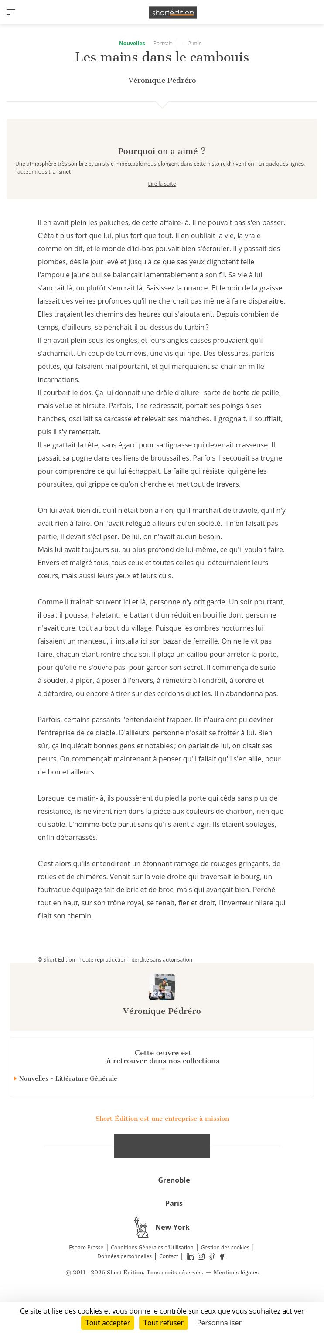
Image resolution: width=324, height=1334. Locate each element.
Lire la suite (162, 214)
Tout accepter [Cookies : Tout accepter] (107, 1322)
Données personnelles (124, 1287)
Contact (168, 1287)
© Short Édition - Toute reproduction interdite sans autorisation (115, 990)
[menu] (11, 12)
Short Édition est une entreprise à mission (162, 1149)
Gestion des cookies (225, 1278)
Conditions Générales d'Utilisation (152, 1278)
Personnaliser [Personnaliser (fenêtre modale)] (219, 1322)
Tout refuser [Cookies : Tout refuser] (163, 1322)
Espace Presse (86, 1278)
